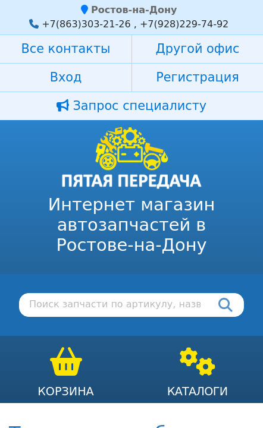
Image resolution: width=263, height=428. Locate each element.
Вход (66, 77)
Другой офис (198, 49)
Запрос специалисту (131, 106)
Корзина (65, 391)
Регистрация (197, 77)
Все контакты (66, 49)
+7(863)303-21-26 (86, 24)
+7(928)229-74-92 (184, 24)
